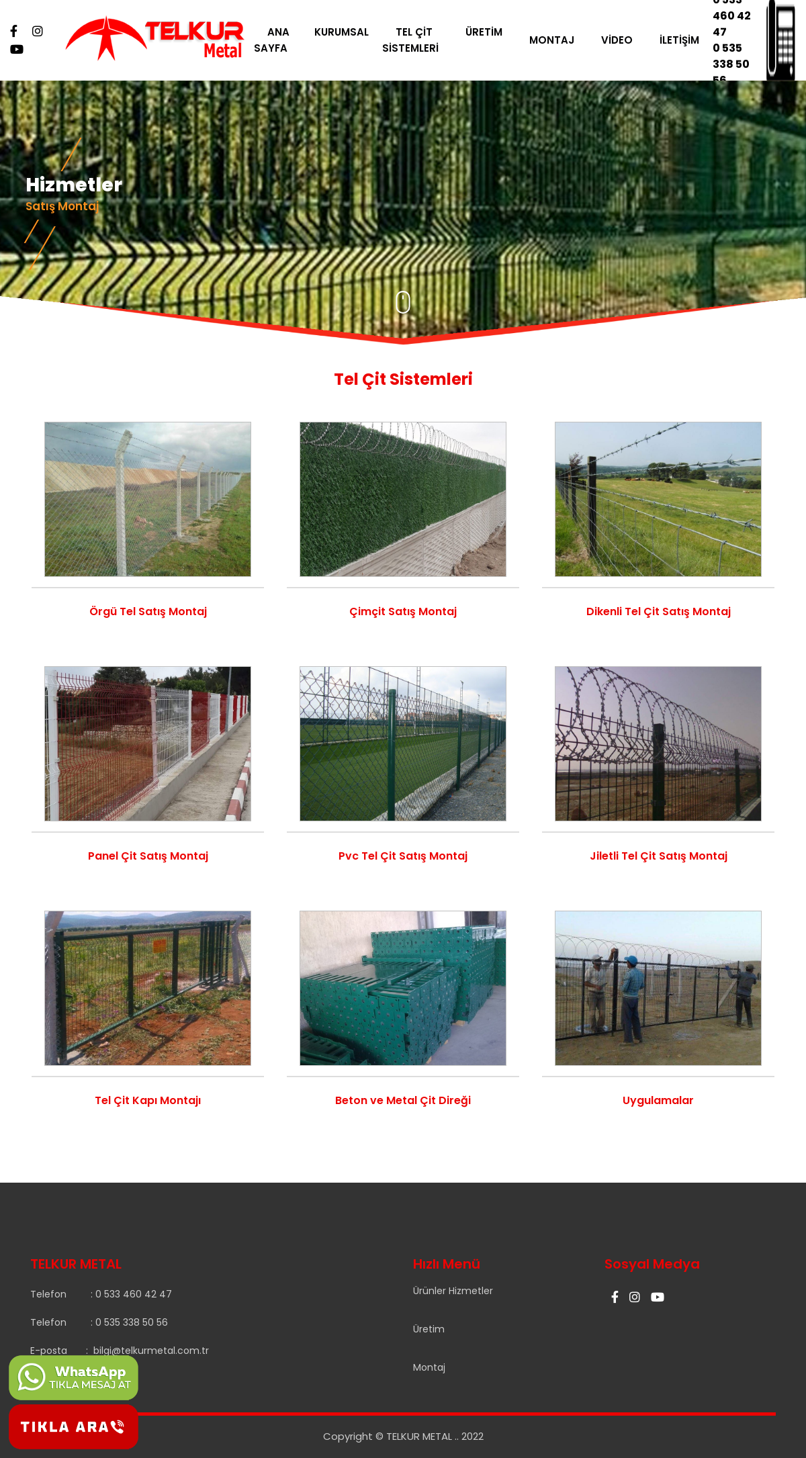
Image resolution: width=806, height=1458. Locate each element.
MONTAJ (560, 40)
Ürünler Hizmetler (453, 1290)
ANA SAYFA (280, 40)
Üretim (429, 1329)
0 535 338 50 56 (736, 64)
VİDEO (625, 40)
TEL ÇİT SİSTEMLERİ (419, 40)
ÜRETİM (492, 32)
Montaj (429, 1367)
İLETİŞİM (688, 40)
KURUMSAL (350, 32)
